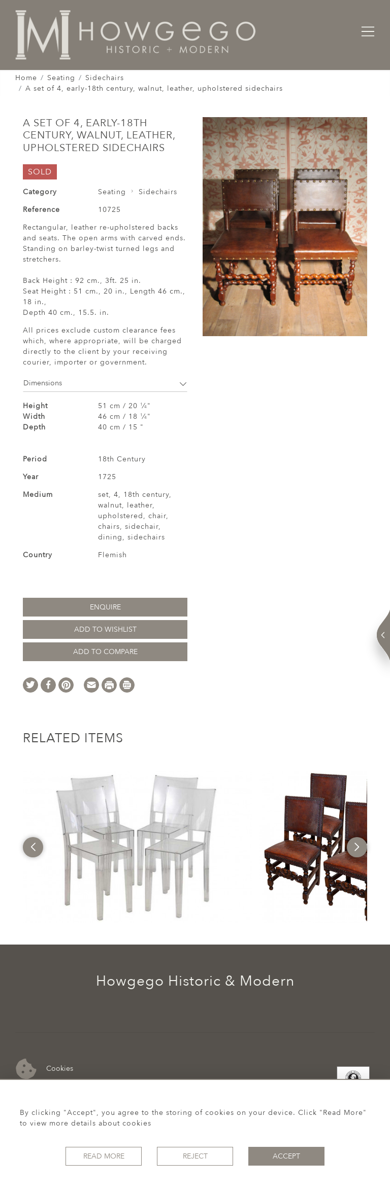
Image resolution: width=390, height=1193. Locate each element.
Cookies (44, 1069)
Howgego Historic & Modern (195, 981)
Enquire (105, 607)
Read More (103, 1156)
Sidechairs (104, 78)
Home (26, 78)
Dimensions (105, 383)
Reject (195, 1156)
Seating (61, 78)
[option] (137, 847)
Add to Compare (105, 652)
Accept (286, 1156)
